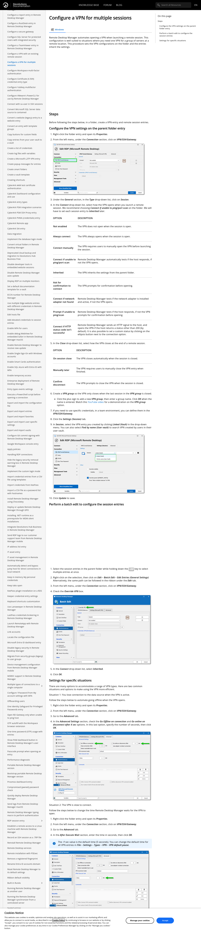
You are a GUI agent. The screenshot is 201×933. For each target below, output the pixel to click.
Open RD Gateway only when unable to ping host (24, 716)
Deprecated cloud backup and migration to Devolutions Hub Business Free (21, 256)
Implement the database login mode (24, 239)
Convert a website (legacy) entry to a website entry (24, 119)
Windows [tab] (57, 29)
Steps (160, 21)
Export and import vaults (19, 430)
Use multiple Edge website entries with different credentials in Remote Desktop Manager (24, 306)
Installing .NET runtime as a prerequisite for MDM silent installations (20, 518)
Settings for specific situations (172, 40)
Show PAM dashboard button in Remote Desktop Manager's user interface (22, 743)
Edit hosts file (13, 314)
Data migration (14, 234)
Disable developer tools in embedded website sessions (20, 266)
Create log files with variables (21, 153)
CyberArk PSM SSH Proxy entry (22, 212)
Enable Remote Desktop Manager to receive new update (24, 346)
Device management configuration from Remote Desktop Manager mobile (23, 667)
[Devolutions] (5, 5)
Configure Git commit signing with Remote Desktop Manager (23, 437)
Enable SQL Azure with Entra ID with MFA (24, 368)
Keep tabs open (14, 585)
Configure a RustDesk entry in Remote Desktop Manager (21, 25)
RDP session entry (16, 820)
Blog (119, 5)
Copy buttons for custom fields (22, 134)
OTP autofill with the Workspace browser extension (22, 725)
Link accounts (13, 632)
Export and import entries (19, 411)
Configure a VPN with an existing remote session (22, 55)
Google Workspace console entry (23, 444)
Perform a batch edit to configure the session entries (175, 34)
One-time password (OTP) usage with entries (25, 733)
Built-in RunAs (14, 883)
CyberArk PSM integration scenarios (24, 207)
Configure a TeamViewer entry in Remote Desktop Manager (23, 47)
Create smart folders (17, 169)
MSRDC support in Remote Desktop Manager (24, 677)
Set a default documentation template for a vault (20, 288)
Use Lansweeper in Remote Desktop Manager (24, 608)
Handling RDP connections (20, 454)
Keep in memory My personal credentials (21, 579)
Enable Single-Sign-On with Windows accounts (24, 355)
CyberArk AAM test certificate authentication (21, 187)
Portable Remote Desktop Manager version (24, 766)
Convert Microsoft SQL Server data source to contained (23, 111)
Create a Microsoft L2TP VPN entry (23, 158)
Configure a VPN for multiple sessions (21, 63)
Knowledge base (89, 5)
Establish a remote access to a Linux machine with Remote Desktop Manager (24, 829)
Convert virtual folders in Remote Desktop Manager (23, 246)
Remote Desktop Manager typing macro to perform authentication (23, 814)
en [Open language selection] (195, 5)
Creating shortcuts (16, 180)
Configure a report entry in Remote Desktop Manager (24, 16)
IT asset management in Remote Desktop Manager (22, 559)
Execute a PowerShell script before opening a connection (23, 396)
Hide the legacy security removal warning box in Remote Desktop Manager (22, 462)
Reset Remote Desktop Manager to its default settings (23, 871)
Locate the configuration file (20, 637)
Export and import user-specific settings (22, 423)
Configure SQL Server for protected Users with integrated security (24, 38)
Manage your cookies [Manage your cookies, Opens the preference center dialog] (140, 920)
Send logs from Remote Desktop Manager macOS (22, 805)
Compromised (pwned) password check (23, 789)
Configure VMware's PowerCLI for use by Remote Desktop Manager (23, 97)
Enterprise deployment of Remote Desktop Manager (23, 382)
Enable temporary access (19, 375)
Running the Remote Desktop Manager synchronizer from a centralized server (21, 899)
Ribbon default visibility (18, 877)
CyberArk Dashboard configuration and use (23, 195)
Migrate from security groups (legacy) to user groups (25, 658)
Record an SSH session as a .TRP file (24, 837)
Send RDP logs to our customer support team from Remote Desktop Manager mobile (24, 538)
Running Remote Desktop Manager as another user (23, 890)
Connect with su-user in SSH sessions (25, 104)
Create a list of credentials (19, 148)
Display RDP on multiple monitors (23, 281)
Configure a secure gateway (20, 31)
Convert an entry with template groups (22, 127)
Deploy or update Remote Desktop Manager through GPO (23, 508)
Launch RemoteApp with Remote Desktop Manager (23, 625)
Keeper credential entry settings (22, 596)
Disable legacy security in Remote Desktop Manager (23, 649)
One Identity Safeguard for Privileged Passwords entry (25, 708)
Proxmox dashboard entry (19, 782)
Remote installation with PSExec (22, 853)
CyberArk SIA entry (16, 228)
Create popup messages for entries (24, 164)
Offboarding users (16, 701)
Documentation (21, 5)
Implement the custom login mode (23, 471)
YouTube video (96, 402)
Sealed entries (14, 908)
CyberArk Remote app (17, 223)
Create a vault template (18, 174)
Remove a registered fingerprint (22, 858)
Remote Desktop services (19, 848)
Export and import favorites (20, 416)
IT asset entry (13, 552)
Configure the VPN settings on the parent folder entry (177, 27)
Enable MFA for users (17, 328)
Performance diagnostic (18, 759)
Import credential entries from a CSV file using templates (24, 478)
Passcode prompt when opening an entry (24, 753)
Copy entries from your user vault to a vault (24, 141)
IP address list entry (16, 546)
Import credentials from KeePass (23, 485)
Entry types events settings (20, 389)
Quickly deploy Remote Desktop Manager (22, 797)
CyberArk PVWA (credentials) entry (23, 218)
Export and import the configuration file (24, 404)
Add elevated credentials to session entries (24, 321)
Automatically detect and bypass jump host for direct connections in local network (24, 568)
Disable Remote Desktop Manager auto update (23, 274)
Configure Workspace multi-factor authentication (23, 72)
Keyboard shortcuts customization (23, 601)
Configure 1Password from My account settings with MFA (21, 694)
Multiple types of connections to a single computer (23, 686)
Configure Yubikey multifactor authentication (21, 89)
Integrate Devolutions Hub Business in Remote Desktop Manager (24, 528)
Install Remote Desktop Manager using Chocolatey (22, 500)
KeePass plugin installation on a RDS (24, 590)
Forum (107, 5)
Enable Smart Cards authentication (23, 361)
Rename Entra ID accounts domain (23, 864)
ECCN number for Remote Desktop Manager (23, 296)
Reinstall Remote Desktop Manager (24, 842)
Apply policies (13, 449)
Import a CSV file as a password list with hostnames (24, 492)
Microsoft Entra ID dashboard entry (24, 642)
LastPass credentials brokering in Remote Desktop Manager (23, 616)
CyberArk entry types (17, 202)
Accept (165, 920)
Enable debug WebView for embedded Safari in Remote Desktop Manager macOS (24, 336)
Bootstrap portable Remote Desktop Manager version (24, 775)
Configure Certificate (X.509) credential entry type (20, 80)
